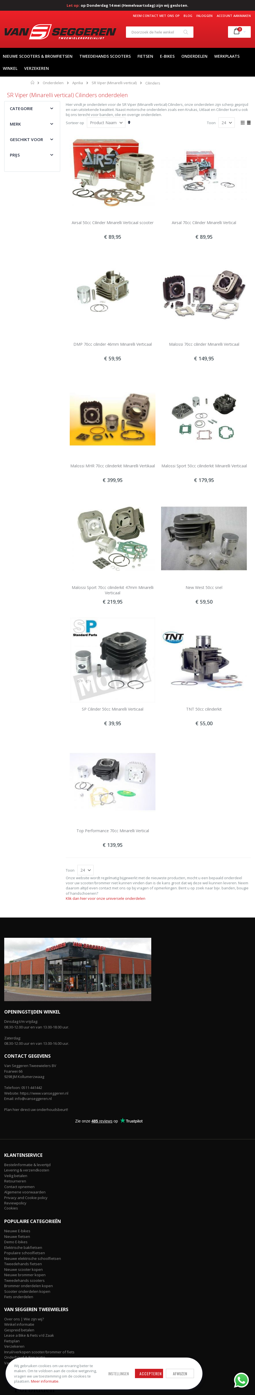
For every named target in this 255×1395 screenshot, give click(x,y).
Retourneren (15, 1181)
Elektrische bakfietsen (23, 1247)
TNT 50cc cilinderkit (204, 709)
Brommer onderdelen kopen (28, 1285)
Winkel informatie (19, 1324)
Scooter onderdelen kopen (27, 1291)
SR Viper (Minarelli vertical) (114, 83)
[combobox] (159, 32)
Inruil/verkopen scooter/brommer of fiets (39, 1351)
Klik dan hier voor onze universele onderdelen (105, 898)
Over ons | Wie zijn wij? (24, 1319)
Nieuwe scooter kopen (23, 1269)
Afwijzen (180, 1373)
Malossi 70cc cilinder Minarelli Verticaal (204, 344)
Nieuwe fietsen (17, 1236)
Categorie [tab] (21, 108)
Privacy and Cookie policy (26, 1197)
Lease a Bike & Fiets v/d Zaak (29, 1335)
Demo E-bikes (16, 1241)
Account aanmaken (234, 16)
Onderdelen (53, 83)
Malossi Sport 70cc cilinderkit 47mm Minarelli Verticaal (113, 590)
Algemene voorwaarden (25, 1192)
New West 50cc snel (204, 587)
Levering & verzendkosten (26, 1170)
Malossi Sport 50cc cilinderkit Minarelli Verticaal (204, 465)
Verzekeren (14, 1346)
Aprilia (77, 83)
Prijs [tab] (15, 155)
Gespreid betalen (19, 1329)
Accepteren (150, 1373)
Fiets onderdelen (18, 1296)
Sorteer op (75, 122)
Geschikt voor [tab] (26, 139)
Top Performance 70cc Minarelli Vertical (112, 830)
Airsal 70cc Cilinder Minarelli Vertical (204, 222)
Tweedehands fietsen (23, 1263)
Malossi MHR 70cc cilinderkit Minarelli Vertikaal (112, 465)
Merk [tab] (15, 124)
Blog (188, 16)
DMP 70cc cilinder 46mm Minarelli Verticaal (112, 344)
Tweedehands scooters (24, 1280)
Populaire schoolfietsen (24, 1252)
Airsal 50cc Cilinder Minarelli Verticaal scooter (113, 222)
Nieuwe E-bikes (17, 1230)
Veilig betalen (15, 1175)
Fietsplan (12, 1340)
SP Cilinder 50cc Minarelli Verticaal (112, 709)
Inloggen (204, 16)
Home (33, 82)
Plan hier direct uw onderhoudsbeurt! (36, 1109)
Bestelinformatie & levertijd (27, 1164)
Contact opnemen (19, 1186)
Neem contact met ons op (156, 16)
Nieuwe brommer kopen (25, 1274)
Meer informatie (44, 1381)
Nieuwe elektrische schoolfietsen (32, 1258)
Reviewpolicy (15, 1203)
